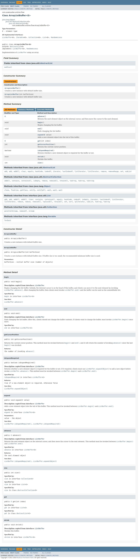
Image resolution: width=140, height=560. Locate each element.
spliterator (79, 202)
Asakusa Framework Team (25, 557)
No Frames (34, 6)
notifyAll (41, 190)
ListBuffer (7, 37)
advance (41, 116)
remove (103, 171)
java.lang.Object (8, 20)
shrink (40, 157)
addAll (16, 171)
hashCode (39, 171)
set (121, 171)
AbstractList (15, 46)
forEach (7, 220)
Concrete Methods (45, 110)
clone (6, 190)
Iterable (20, 37)
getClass (24, 190)
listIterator (80, 171)
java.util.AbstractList (17, 23)
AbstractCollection (52, 177)
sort (71, 202)
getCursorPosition (46, 144)
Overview (4, 2)
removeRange (113, 171)
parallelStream (10, 211)
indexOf (48, 171)
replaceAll (47, 202)
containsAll (26, 181)
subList (128, 171)
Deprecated (36, 2)
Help (49, 2)
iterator (56, 171)
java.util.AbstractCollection (16, 21)
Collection (33, 37)
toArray (73, 181)
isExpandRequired (45, 150)
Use (24, 2)
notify (32, 190)
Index (44, 2)
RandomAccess (56, 37)
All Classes (46, 6)
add (5, 171)
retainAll (64, 181)
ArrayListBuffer (12, 88)
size (39, 163)
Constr (22, 9)
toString (90, 181)
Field (16, 9)
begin (40, 122)
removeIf (23, 211)
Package (12, 2)
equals (30, 171)
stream (31, 211)
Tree (29, 2)
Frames (26, 6)
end (39, 129)
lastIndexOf (67, 171)
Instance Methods (26, 110)
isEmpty (36, 181)
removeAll (53, 181)
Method (30, 9)
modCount (8, 67)
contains (15, 181)
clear (23, 171)
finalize (14, 190)
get (39, 141)
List (44, 37)
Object (47, 186)
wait (49, 190)
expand (40, 135)
